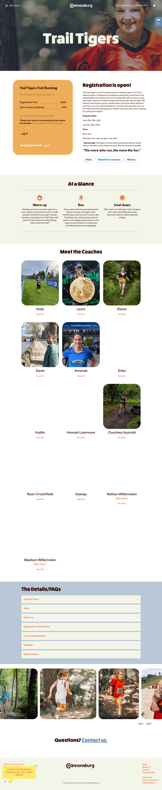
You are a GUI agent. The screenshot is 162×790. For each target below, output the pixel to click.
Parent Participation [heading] (34, 636)
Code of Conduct (150, 780)
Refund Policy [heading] (31, 654)
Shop (144, 764)
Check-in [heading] (28, 618)
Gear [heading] (26, 609)
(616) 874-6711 (141, 6)
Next (147, 722)
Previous (139, 722)
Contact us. (94, 740)
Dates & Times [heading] (31, 599)
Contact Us (147, 778)
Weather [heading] (28, 645)
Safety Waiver (148, 783)
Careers (146, 770)
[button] (13, 6)
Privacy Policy (148, 773)
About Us (146, 767)
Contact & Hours (122, 6)
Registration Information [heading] (37, 627)
